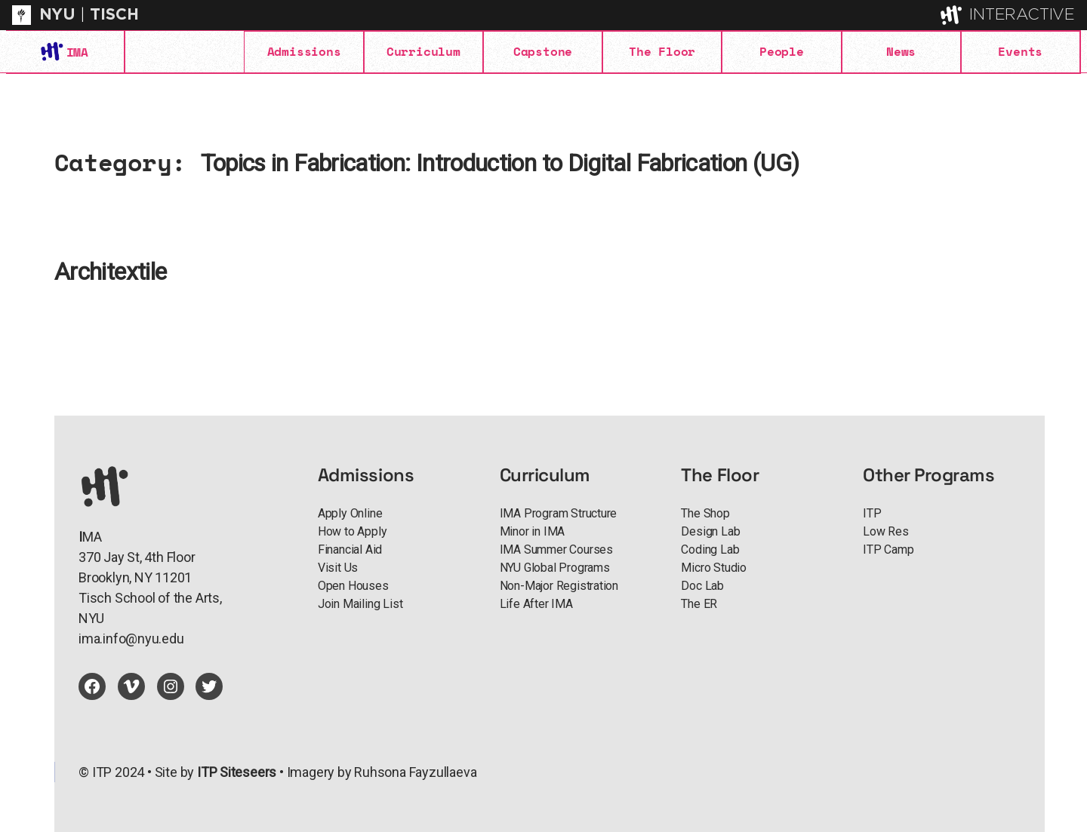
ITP (872, 513)
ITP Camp (888, 549)
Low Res (886, 531)
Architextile (110, 272)
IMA (77, 52)
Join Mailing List (360, 604)
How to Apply (352, 531)
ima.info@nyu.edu (131, 638)
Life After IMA (536, 604)
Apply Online (350, 513)
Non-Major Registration (559, 586)
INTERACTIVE (1022, 15)
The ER (699, 604)
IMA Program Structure (558, 513)
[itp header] (543, 15)
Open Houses (353, 586)
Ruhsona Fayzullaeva (415, 772)
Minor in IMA (532, 531)
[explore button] (953, 14)
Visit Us (338, 567)
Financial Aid (350, 549)
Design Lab (710, 531)
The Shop (705, 513)
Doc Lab (702, 586)
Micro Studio (714, 567)
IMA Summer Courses (556, 549)
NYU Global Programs (555, 567)
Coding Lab (710, 549)
